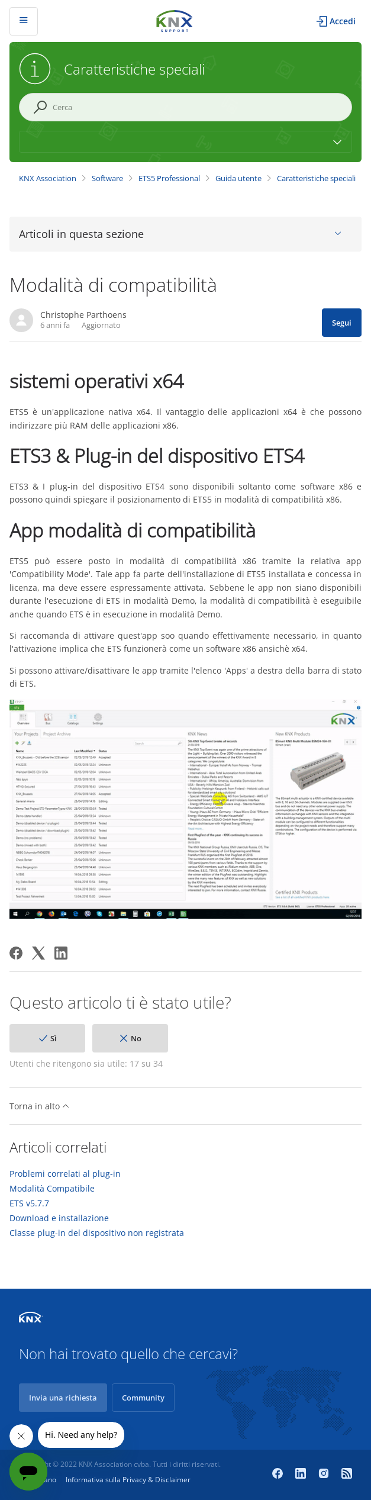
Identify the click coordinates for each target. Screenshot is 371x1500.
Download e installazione (59, 1218)
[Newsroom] (346, 1474)
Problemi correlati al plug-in (65, 1174)
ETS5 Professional (169, 178)
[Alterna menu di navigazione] (23, 21)
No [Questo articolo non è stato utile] (136, 1038)
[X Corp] (38, 953)
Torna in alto (39, 1106)
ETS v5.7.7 (29, 1203)
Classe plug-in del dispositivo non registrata (96, 1233)
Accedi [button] (343, 21)
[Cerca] (185, 107)
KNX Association (47, 178)
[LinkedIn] (60, 953)
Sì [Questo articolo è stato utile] (53, 1038)
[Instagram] (325, 1474)
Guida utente (238, 178)
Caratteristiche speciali (316, 178)
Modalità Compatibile (52, 1188)
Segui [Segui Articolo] (341, 322)
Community (143, 1397)
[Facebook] (15, 953)
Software (107, 178)
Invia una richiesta (63, 1397)
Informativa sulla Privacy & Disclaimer (128, 1480)
